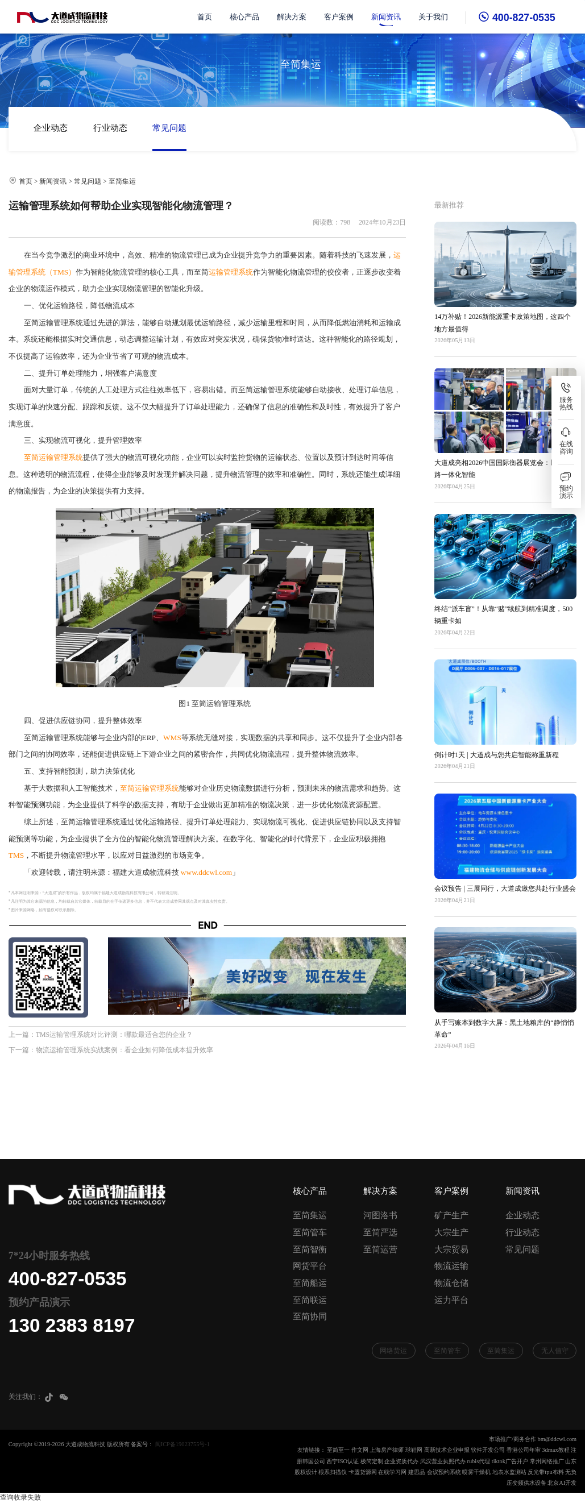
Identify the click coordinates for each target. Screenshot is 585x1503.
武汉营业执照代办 (443, 1461)
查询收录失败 (20, 1497)
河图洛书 (380, 1215)
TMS (16, 855)
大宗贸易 (451, 1249)
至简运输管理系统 (53, 457)
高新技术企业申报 (447, 1450)
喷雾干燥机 (476, 1472)
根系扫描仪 (332, 1472)
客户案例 (339, 17)
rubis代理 (478, 1461)
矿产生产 (451, 1215)
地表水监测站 (509, 1472)
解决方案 (291, 17)
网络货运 (393, 1351)
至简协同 (310, 1316)
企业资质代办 (401, 1461)
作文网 (359, 1450)
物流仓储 (451, 1283)
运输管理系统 (231, 272)
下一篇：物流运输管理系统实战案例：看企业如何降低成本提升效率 (111, 1050)
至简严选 (380, 1232)
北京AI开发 (561, 1483)
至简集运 (122, 181)
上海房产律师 (387, 1450)
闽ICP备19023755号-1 (182, 1444)
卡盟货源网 (362, 1472)
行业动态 (110, 127)
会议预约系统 (444, 1472)
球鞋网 (413, 1450)
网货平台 (310, 1266)
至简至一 (338, 1450)
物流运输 (451, 1266)
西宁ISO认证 (342, 1461)
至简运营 (380, 1249)
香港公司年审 (524, 1450)
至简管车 (310, 1232)
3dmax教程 (555, 1450)
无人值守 (555, 1351)
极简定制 (371, 1461)
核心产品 (244, 17)
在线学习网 (392, 1472)
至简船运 (310, 1283)
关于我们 (434, 17)
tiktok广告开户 (510, 1461)
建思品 (416, 1472)
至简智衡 (310, 1249)
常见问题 (169, 127)
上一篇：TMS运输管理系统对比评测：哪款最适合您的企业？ (101, 1035)
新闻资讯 (386, 17)
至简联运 (310, 1300)
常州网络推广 (547, 1461)
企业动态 (51, 127)
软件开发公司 (488, 1450)
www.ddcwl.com (206, 872)
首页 (204, 17)
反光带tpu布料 (545, 1472)
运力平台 (451, 1300)
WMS (172, 737)
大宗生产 (451, 1232)
